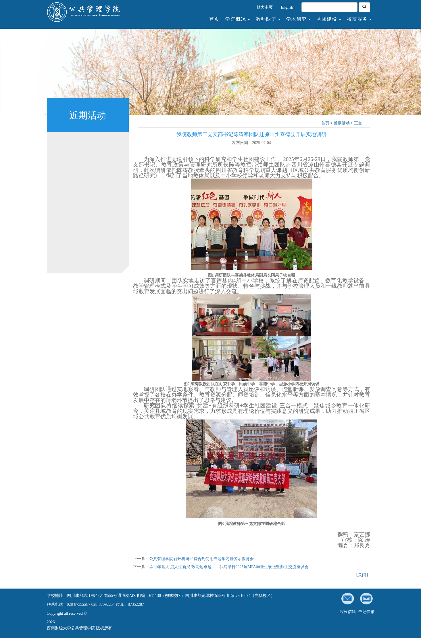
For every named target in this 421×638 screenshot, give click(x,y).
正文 (358, 123)
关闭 (362, 575)
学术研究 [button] (298, 19)
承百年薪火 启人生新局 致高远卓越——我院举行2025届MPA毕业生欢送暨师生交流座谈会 (228, 567)
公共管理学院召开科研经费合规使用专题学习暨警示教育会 (201, 559)
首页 (215, 19)
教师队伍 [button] (268, 19)
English (287, 7)
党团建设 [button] (328, 19)
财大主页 (265, 7)
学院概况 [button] (237, 19)
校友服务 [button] (359, 19)
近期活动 (342, 123)
